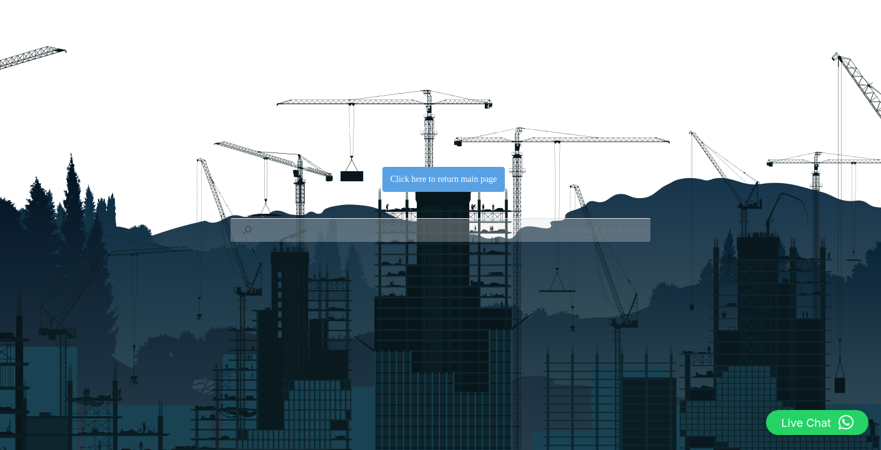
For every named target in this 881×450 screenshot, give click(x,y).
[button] (817, 422)
